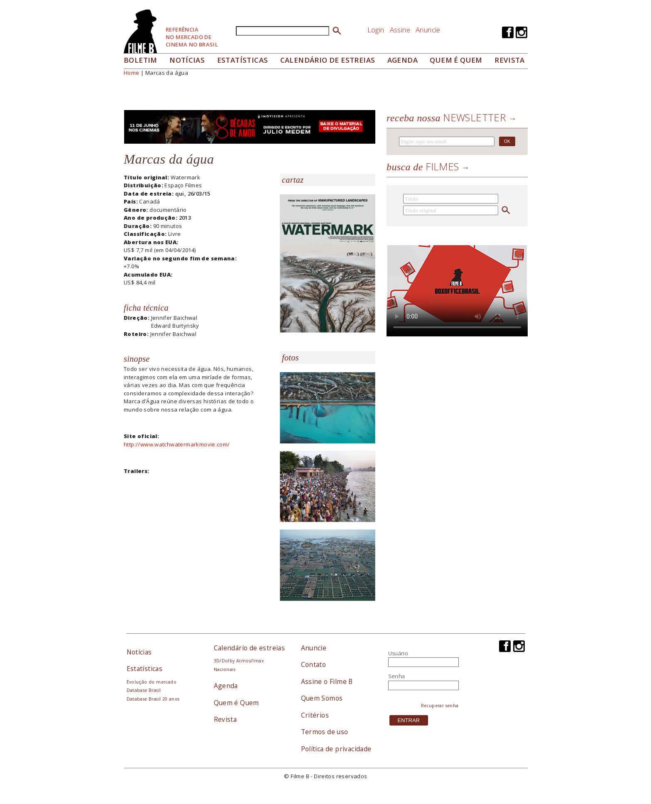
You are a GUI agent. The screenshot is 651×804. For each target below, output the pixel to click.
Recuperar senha (440, 705)
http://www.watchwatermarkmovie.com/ (177, 444)
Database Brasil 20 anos (153, 699)
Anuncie (428, 29)
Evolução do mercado (151, 682)
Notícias (187, 60)
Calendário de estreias (249, 647)
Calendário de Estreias (327, 60)
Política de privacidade (336, 748)
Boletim (140, 60)
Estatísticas (242, 60)
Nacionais (225, 669)
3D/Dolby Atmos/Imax (239, 661)
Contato (313, 664)
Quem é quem (456, 60)
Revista (509, 60)
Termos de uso (324, 731)
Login (375, 29)
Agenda (402, 60)
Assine (400, 29)
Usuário (398, 653)
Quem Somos (322, 698)
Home (132, 72)
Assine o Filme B (327, 681)
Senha (396, 676)
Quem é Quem (236, 702)
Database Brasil (144, 690)
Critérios (315, 715)
